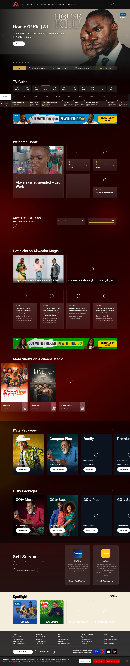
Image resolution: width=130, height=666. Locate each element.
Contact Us (84, 643)
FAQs (105, 641)
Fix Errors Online (85, 639)
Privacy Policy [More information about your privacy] (18, 663)
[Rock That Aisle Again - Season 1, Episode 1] (52, 104)
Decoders (60, 641)
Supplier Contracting (109, 643)
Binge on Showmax (18, 641)
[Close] (127, 661)
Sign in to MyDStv (85, 637)
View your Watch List (18, 639)
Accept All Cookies (113, 661)
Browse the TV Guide (41, 637)
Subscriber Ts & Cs (108, 637)
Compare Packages (63, 639)
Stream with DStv (17, 637)
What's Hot (39, 639)
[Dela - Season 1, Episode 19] (79, 104)
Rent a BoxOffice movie (19, 643)
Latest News (39, 643)
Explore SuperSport (41, 641)
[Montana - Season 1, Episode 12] (112, 104)
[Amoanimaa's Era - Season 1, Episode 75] (96, 104)
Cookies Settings (85, 661)
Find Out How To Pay (86, 641)
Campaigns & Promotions (110, 639)
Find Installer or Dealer (64, 643)
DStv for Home (62, 637)
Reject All (99, 661)
